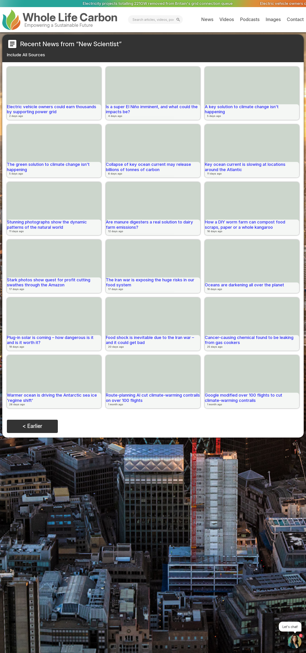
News (207, 19)
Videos (226, 19)
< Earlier (32, 426)
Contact (295, 19)
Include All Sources (26, 54)
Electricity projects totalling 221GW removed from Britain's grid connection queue (172, 3)
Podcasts (250, 19)
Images (273, 19)
